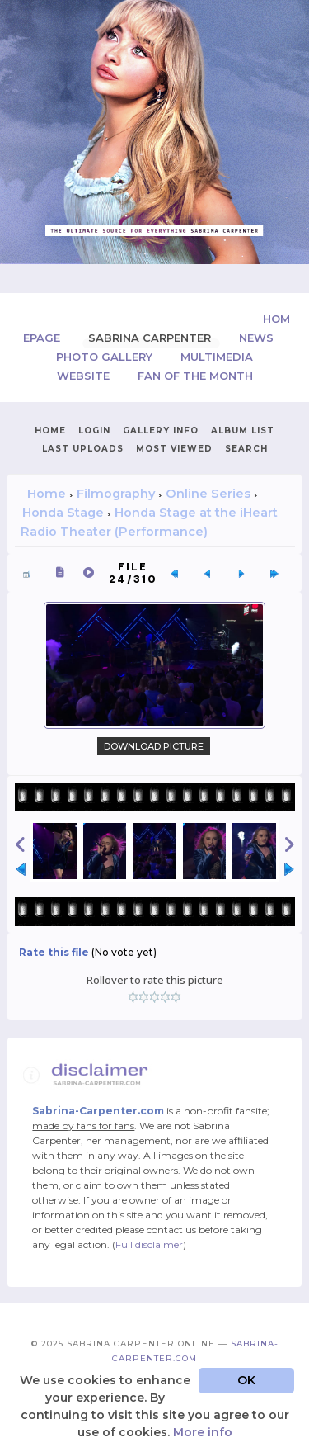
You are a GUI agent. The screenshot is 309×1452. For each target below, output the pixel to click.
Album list (242, 430)
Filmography (116, 493)
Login (94, 430)
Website (85, 375)
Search (246, 448)
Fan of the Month (195, 375)
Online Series (208, 493)
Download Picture (154, 746)
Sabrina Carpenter (151, 337)
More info (202, 1432)
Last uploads (83, 448)
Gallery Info (161, 430)
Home (50, 430)
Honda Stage (63, 512)
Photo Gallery (106, 356)
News (256, 337)
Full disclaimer (149, 1244)
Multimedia (216, 356)
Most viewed (174, 448)
